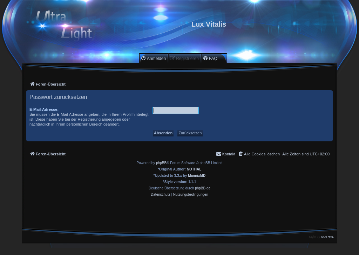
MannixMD (196, 175)
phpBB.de (202, 188)
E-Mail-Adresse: (44, 109)
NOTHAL (194, 169)
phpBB (161, 163)
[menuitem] (153, 58)
